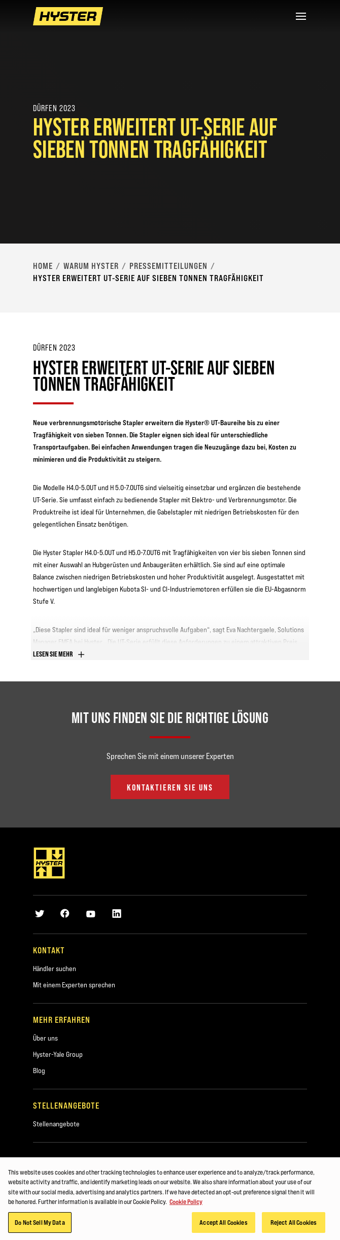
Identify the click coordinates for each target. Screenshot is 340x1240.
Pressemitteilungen (168, 266)
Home (43, 266)
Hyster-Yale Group (58, 1054)
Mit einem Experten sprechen (74, 985)
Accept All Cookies (223, 1225)
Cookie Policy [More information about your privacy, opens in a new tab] (185, 1204)
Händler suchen (54, 969)
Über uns (45, 1038)
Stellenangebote (56, 1124)
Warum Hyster (91, 266)
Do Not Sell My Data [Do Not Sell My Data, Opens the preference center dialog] (39, 1225)
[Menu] (301, 16)
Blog (39, 1070)
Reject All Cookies (293, 1225)
